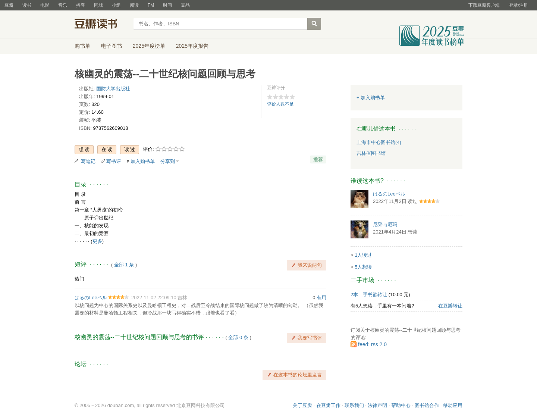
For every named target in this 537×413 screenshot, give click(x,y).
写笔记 (88, 161)
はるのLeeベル (91, 297)
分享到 (167, 161)
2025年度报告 (192, 46)
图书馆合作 (427, 405)
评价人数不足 (280, 104)
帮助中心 (401, 405)
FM (151, 5)
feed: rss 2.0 (372, 344)
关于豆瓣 (302, 405)
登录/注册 (518, 5)
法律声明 (377, 405)
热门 (79, 279)
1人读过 (363, 255)
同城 (98, 5)
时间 (167, 5)
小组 (116, 5)
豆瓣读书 (102, 24)
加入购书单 (143, 161)
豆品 (185, 5)
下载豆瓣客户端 (484, 5)
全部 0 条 (238, 337)
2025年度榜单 (149, 46)
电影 (44, 5)
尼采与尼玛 (385, 224)
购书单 (82, 46)
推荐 (318, 159)
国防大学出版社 (113, 88)
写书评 (113, 161)
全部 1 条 (124, 264)
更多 (97, 241)
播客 (80, 5)
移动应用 (452, 405)
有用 (321, 297)
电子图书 (111, 46)
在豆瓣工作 (328, 405)
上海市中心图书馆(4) (379, 142)
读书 (26, 5)
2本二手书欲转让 (369, 294)
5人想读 (363, 267)
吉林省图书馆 (371, 153)
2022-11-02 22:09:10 (153, 297)
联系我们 (354, 405)
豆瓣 (8, 5)
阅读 (134, 5)
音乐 (62, 5)
